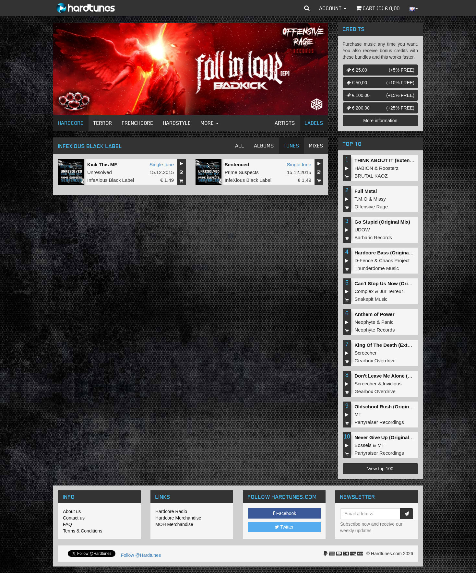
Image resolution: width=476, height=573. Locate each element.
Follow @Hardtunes (141, 555)
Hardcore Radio (171, 511)
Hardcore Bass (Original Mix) (387, 252)
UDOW (362, 229)
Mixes (316, 145)
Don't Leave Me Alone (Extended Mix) (397, 376)
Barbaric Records (373, 237)
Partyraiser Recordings (379, 422)
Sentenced (237, 164)
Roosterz (389, 168)
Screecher (365, 353)
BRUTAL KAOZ (371, 176)
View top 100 (380, 468)
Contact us (74, 517)
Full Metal (365, 191)
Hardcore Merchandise (178, 517)
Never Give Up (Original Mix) (387, 437)
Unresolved (99, 172)
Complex (364, 291)
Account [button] (332, 8)
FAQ (67, 524)
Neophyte (364, 322)
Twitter (284, 527)
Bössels (363, 445)
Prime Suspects (242, 172)
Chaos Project (394, 260)
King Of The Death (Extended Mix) (393, 345)
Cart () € (378, 8)
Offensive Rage (371, 206)
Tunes (291, 145)
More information (380, 120)
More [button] (210, 123)
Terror (102, 123)
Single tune (161, 164)
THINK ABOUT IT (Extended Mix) (391, 160)
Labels (314, 123)
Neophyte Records (374, 330)
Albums (264, 145)
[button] (307, 8)
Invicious (392, 383)
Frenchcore (137, 123)
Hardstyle (177, 123)
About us (72, 511)
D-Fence (363, 260)
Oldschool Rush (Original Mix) (389, 406)
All (239, 145)
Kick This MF (102, 164)
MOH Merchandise (174, 524)
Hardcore (71, 123)
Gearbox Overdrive (375, 360)
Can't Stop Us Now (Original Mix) (392, 283)
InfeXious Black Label (110, 180)
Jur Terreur (391, 291)
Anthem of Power (374, 314)
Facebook (284, 513)
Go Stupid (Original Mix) (382, 222)
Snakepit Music (370, 299)
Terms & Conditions (82, 530)
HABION (363, 168)
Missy (380, 199)
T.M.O (360, 199)
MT (358, 414)
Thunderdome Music (376, 268)
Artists (285, 123)
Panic (387, 322)
